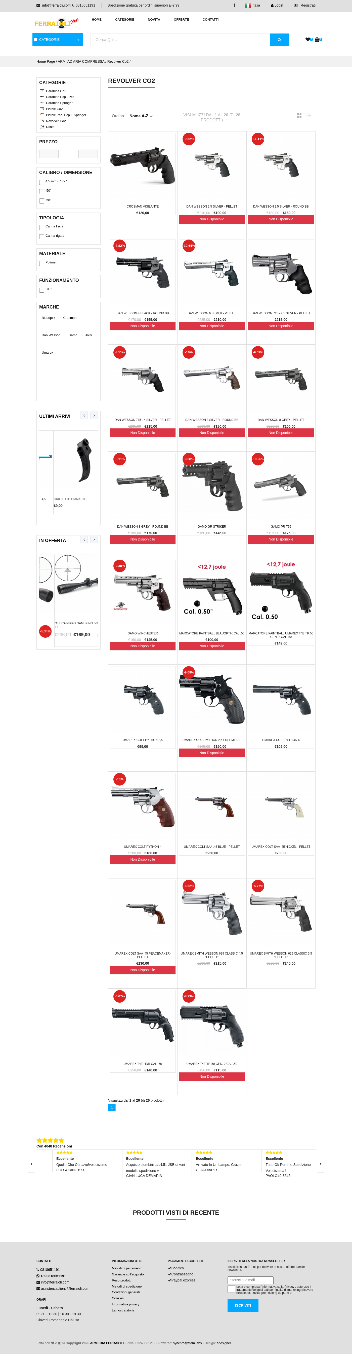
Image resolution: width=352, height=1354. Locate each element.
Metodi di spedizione (127, 1286)
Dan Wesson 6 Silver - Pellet (212, 313)
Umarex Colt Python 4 (142, 847)
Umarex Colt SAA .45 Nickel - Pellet (281, 847)
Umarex (47, 352)
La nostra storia (123, 1310)
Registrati (305, 5)
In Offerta (52, 540)
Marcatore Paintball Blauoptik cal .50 (211, 633)
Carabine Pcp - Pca (60, 97)
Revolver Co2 (118, 61)
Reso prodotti (121, 1280)
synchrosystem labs (187, 1343)
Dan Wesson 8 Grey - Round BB (142, 526)
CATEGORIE (47, 40)
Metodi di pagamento (127, 1268)
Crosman (69, 318)
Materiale (52, 253)
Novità (154, 19)
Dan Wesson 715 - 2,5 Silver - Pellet (281, 313)
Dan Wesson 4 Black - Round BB (142, 313)
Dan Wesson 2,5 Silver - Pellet (211, 206)
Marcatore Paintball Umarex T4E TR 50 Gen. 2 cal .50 (281, 635)
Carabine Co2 (56, 91)
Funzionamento (59, 280)
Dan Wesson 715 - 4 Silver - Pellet (143, 420)
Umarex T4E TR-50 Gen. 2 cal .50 (212, 1064)
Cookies (118, 1298)
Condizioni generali (126, 1292)
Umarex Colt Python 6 (281, 740)
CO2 (45, 290)
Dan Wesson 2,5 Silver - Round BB (281, 206)
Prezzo (48, 141)
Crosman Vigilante (143, 206)
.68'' (45, 201)
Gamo (72, 335)
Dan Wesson (51, 335)
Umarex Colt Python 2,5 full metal (212, 740)
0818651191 (50, 1270)
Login (277, 5)
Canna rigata (51, 236)
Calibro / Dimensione (65, 172)
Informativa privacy (125, 1304)
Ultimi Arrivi (54, 416)
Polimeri (48, 263)
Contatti (211, 19)
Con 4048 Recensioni (54, 1146)
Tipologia (51, 217)
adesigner (224, 1343)
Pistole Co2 (54, 109)
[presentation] (84, 415)
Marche (49, 307)
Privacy (289, 1287)
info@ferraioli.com (56, 5)
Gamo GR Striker (212, 526)
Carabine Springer (59, 103)
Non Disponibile (211, 219)
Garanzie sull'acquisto (128, 1274)
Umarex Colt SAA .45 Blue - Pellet (212, 847)
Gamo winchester (142, 633)
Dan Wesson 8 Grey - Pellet (281, 420)
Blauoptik (48, 318)
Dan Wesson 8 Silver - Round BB (211, 420)
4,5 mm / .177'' (53, 182)
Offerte (181, 19)
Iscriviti (243, 1305)
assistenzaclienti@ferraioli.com (65, 1289)
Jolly (88, 335)
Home (97, 19)
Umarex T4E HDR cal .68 (142, 1064)
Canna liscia (51, 227)
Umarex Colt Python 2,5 (143, 740)
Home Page (45, 61)
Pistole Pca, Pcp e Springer (66, 115)
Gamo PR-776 (281, 526)
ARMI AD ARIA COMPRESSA (81, 61)
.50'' (45, 191)
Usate (50, 127)
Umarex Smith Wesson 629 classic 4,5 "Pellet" (212, 955)
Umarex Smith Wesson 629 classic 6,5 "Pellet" (281, 955)
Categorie (124, 19)
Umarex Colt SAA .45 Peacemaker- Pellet (143, 955)
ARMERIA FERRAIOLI (107, 1343)
